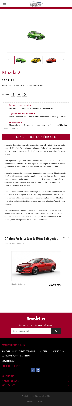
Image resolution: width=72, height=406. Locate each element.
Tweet (19, 94)
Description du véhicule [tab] (36, 136)
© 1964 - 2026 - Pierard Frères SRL (36, 396)
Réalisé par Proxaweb (36, 401)
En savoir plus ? (8, 361)
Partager (13, 94)
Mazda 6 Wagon (18, 284)
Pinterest (24, 94)
